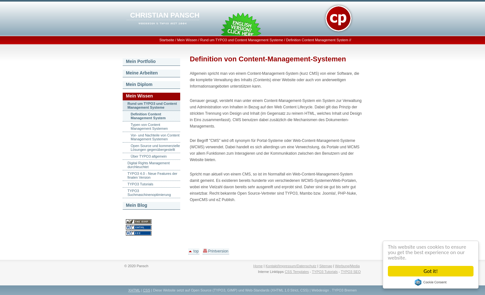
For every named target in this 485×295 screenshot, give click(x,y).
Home (258, 266)
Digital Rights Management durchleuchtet (148, 165)
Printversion (215, 251)
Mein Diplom (139, 84)
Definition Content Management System (317, 40)
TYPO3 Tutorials (140, 184)
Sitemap (325, 266)
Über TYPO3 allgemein (149, 156)
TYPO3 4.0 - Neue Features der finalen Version (152, 175)
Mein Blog (136, 205)
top (194, 251)
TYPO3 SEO (351, 272)
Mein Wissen (187, 40)
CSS (146, 290)
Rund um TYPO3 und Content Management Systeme (241, 40)
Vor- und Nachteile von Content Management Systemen (155, 137)
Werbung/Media (347, 266)
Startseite (166, 40)
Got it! (431, 271)
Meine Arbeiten (142, 72)
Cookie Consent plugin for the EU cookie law (431, 282)
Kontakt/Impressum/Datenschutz (291, 266)
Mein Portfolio (141, 61)
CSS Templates (297, 272)
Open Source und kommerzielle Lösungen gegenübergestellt (155, 147)
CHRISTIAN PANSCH (164, 15)
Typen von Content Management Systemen (149, 126)
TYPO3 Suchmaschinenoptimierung (149, 193)
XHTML (134, 290)
